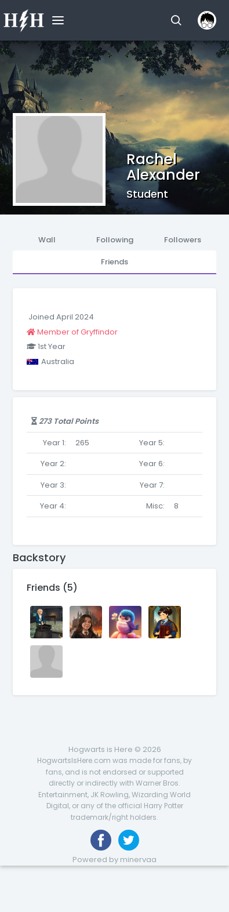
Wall (47, 239)
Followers (182, 239)
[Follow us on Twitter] (128, 840)
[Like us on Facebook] (100, 840)
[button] (176, 20)
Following (114, 239)
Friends (114, 261)
